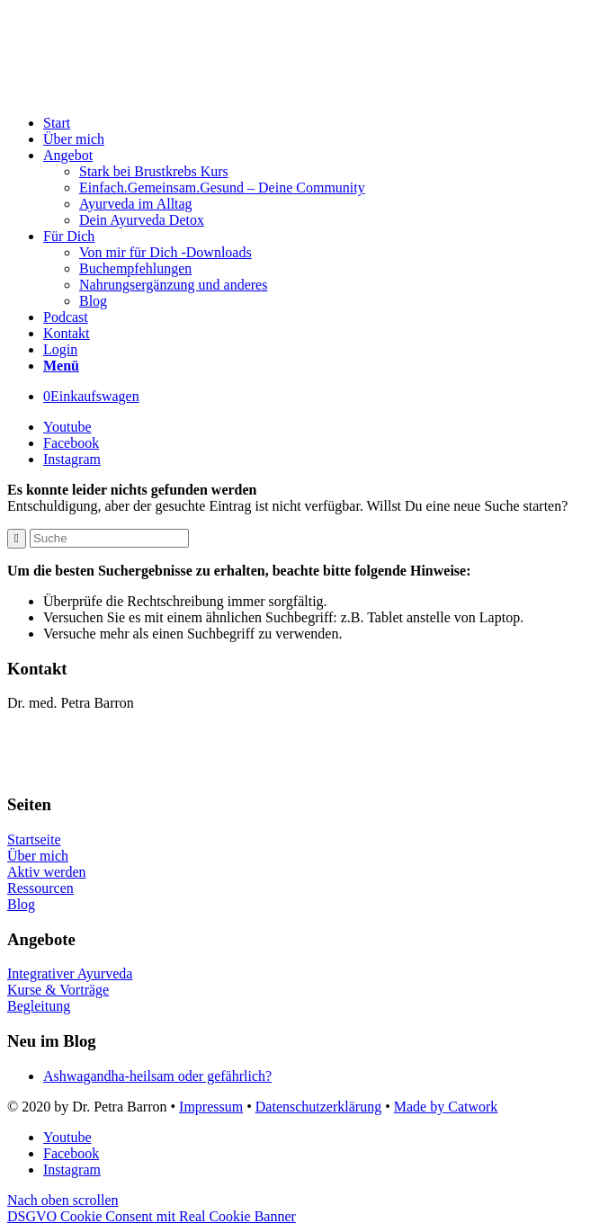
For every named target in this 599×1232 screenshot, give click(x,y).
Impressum (211, 1106)
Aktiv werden (46, 871)
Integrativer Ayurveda (69, 973)
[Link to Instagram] (72, 459)
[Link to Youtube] (67, 426)
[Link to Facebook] (71, 443)
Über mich (37, 855)
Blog (21, 904)
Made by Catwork (446, 1106)
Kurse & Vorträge (58, 989)
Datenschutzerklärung (318, 1106)
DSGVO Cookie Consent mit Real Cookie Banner (151, 1216)
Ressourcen (40, 888)
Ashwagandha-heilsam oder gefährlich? (157, 1076)
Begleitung (38, 1005)
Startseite (34, 839)
